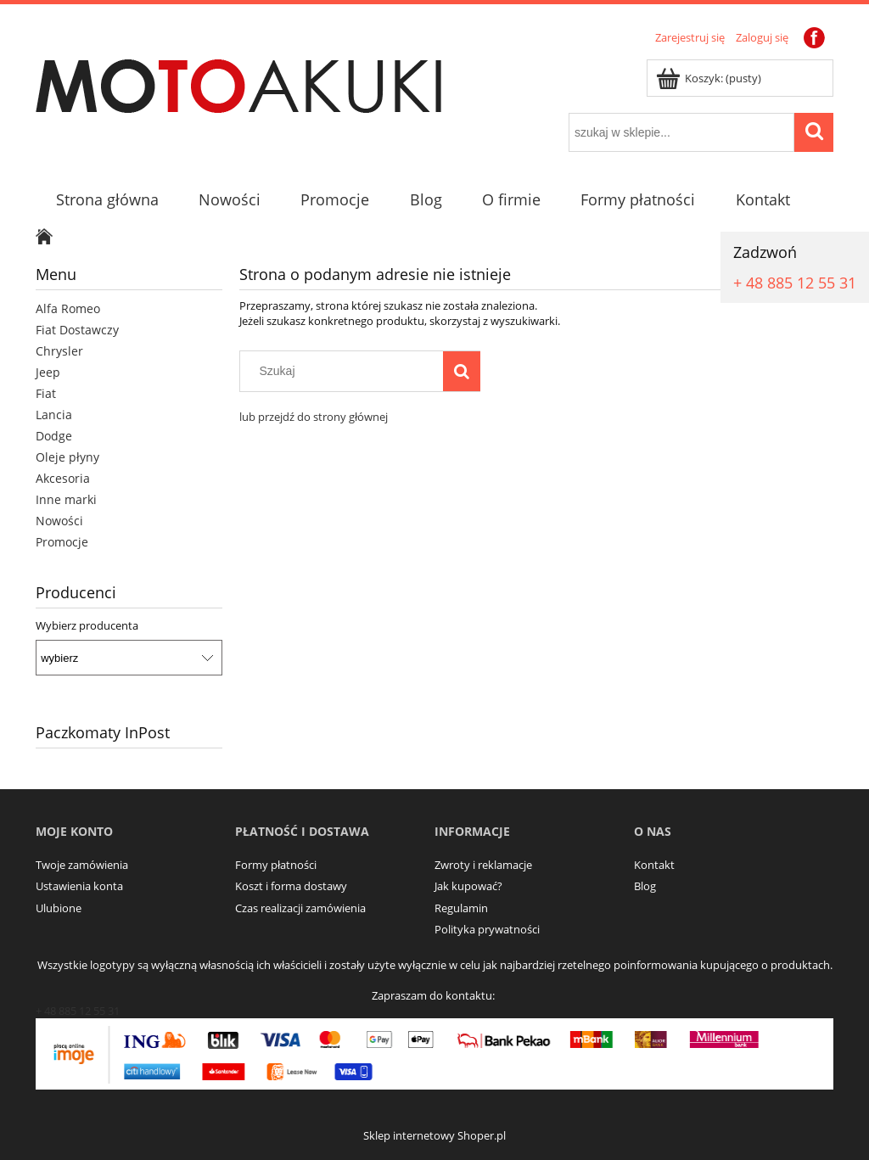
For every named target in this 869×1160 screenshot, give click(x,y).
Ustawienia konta (79, 886)
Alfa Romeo (68, 308)
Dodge (54, 436)
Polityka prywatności (487, 929)
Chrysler (59, 351)
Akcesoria (63, 478)
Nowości (59, 521)
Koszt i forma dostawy (291, 886)
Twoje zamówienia (82, 864)
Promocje (62, 542)
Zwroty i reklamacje (483, 864)
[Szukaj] (461, 370)
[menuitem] (107, 200)
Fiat (46, 393)
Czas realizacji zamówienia (300, 908)
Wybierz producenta (87, 625)
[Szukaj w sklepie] (345, 371)
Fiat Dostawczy (77, 330)
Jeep (48, 372)
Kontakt (654, 864)
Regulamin (461, 908)
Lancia (54, 414)
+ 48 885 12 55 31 (794, 282)
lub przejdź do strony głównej (313, 416)
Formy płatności (276, 864)
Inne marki (66, 499)
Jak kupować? (468, 886)
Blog (645, 886)
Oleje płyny (67, 457)
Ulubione (58, 908)
